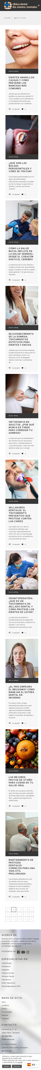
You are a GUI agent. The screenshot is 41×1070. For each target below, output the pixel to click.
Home (7, 18)
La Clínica (5, 1005)
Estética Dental (8, 973)
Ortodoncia (6, 966)
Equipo (4, 1009)
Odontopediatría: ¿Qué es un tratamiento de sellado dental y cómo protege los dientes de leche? (21, 605)
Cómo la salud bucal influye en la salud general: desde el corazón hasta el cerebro (21, 254)
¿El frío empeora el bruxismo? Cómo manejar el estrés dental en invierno (22, 692)
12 (20, 919)
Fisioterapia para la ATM (11, 986)
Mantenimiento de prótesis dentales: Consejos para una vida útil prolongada (22, 867)
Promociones (7, 1012)
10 (8, 919)
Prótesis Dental (8, 976)
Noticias (20, 18)
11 (14, 919)
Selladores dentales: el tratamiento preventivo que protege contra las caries (20, 514)
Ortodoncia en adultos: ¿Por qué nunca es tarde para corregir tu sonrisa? (21, 427)
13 (26, 919)
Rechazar (17, 1066)
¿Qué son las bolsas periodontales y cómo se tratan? (20, 167)
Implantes (5, 970)
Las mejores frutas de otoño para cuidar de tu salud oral (21, 781)
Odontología (6, 963)
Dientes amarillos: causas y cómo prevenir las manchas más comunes (22, 83)
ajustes (20, 1062)
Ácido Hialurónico (8, 983)
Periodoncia (6, 980)
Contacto (5, 1019)
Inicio (4, 1002)
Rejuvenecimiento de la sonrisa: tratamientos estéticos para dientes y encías (21, 339)
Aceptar (6, 1066)
